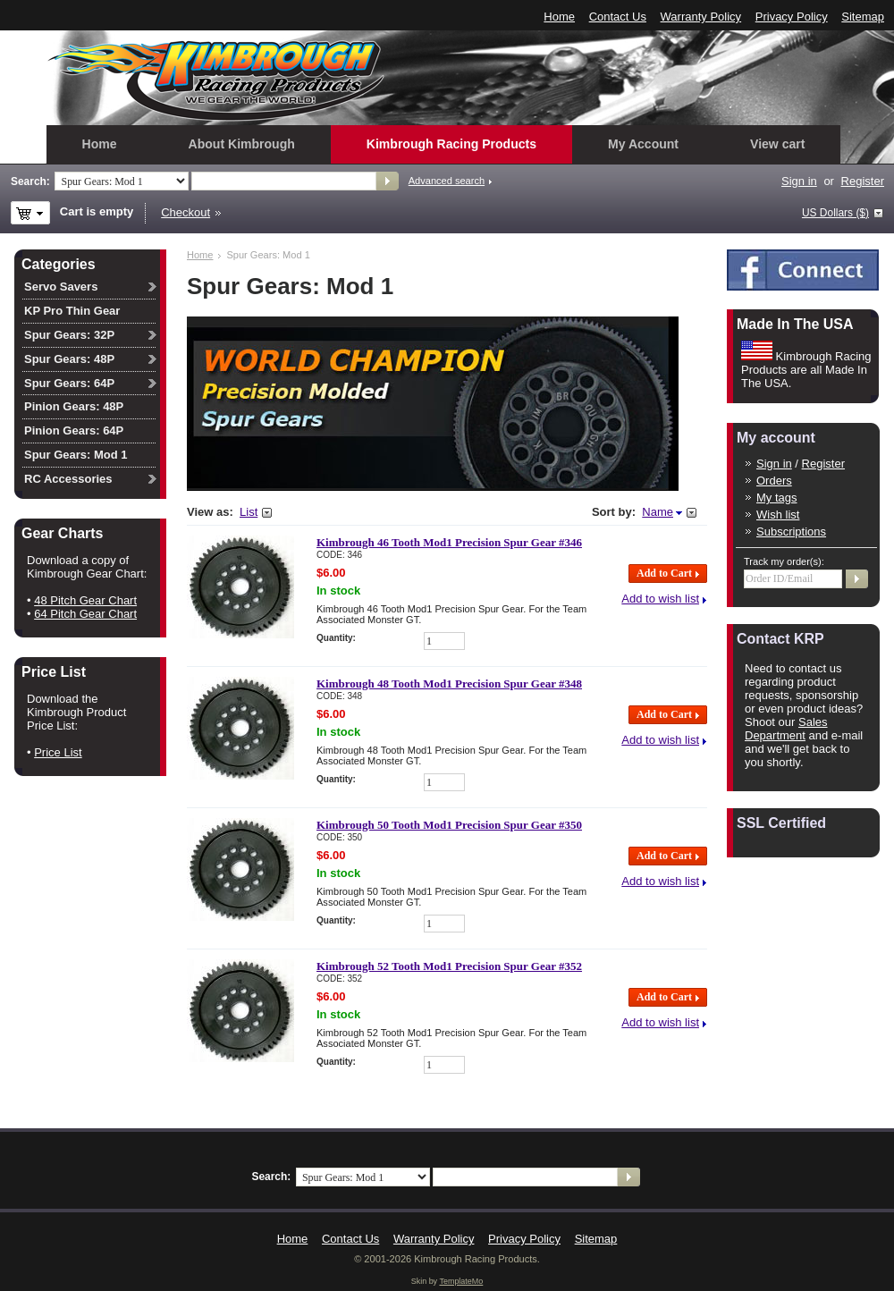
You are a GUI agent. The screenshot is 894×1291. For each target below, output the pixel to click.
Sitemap (862, 16)
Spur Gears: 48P (69, 359)
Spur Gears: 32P (69, 335)
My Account (643, 144)
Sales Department (786, 728)
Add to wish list (660, 598)
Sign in (799, 181)
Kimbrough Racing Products (451, 144)
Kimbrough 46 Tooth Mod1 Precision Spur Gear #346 (449, 542)
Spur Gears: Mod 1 (76, 454)
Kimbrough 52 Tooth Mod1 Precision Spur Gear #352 (449, 966)
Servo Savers (60, 286)
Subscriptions (791, 531)
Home (559, 16)
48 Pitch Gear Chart (85, 600)
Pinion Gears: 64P (73, 430)
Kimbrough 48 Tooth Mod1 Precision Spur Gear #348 (449, 683)
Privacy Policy (791, 16)
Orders (774, 480)
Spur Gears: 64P (69, 383)
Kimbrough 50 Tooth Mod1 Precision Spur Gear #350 (449, 824)
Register (862, 181)
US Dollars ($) (835, 213)
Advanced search (447, 180)
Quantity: (336, 638)
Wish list (777, 514)
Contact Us (617, 16)
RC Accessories (68, 478)
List (248, 512)
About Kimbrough (242, 144)
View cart (777, 144)
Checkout (185, 212)
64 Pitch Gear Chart (85, 613)
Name (657, 512)
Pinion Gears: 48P (73, 406)
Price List (57, 752)
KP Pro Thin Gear (72, 310)
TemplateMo (461, 1281)
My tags (776, 497)
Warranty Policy (701, 16)
